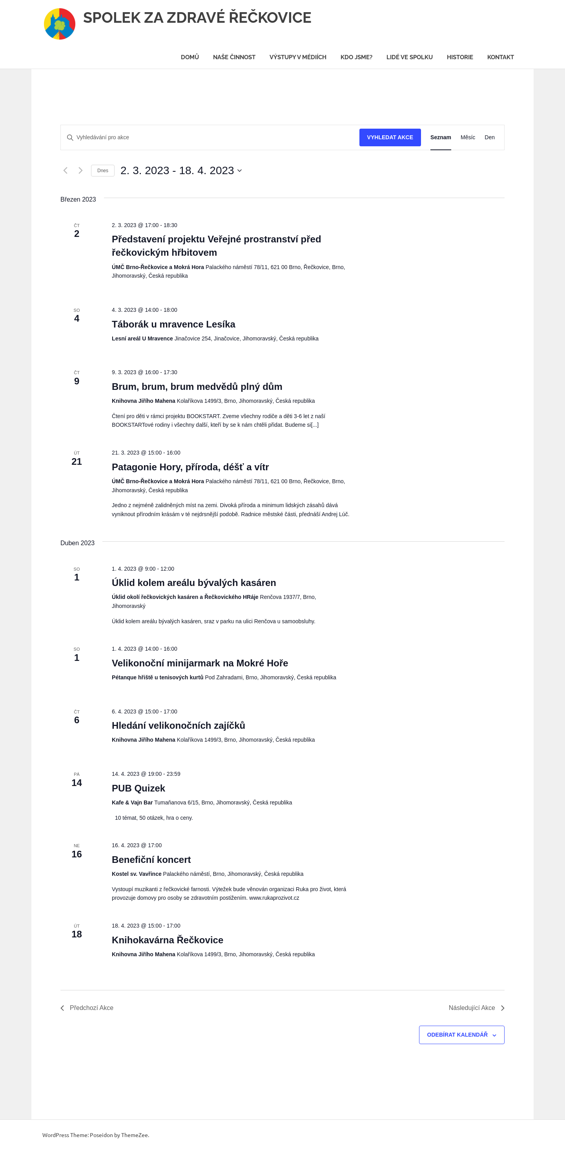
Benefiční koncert (151, 859)
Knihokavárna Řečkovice (167, 940)
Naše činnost (234, 57)
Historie (460, 57)
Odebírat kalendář (457, 1035)
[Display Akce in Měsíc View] (468, 137)
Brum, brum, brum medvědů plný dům (197, 386)
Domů (190, 57)
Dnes (102, 170)
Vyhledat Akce (390, 137)
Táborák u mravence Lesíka (173, 324)
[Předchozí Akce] (65, 170)
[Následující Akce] (80, 170)
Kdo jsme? (356, 57)
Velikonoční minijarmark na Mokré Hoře (200, 663)
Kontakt (500, 57)
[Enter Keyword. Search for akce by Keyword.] (210, 137)
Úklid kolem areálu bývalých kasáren (194, 582)
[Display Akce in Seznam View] (440, 137)
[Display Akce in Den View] (490, 137)
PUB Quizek (138, 788)
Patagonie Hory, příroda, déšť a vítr (190, 467)
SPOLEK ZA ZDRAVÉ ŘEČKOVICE (197, 17)
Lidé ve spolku (409, 57)
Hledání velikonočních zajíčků (178, 725)
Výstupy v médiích (298, 57)
